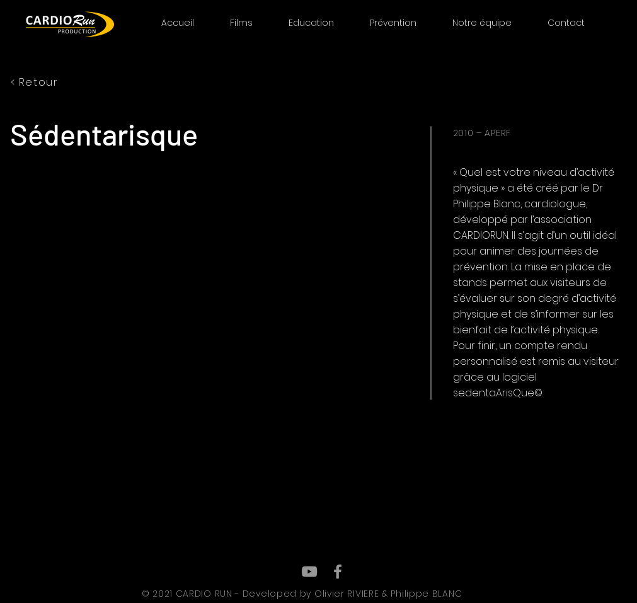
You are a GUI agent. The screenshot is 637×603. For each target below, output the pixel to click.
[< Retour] (66, 82)
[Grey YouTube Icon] (309, 571)
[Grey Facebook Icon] (337, 571)
